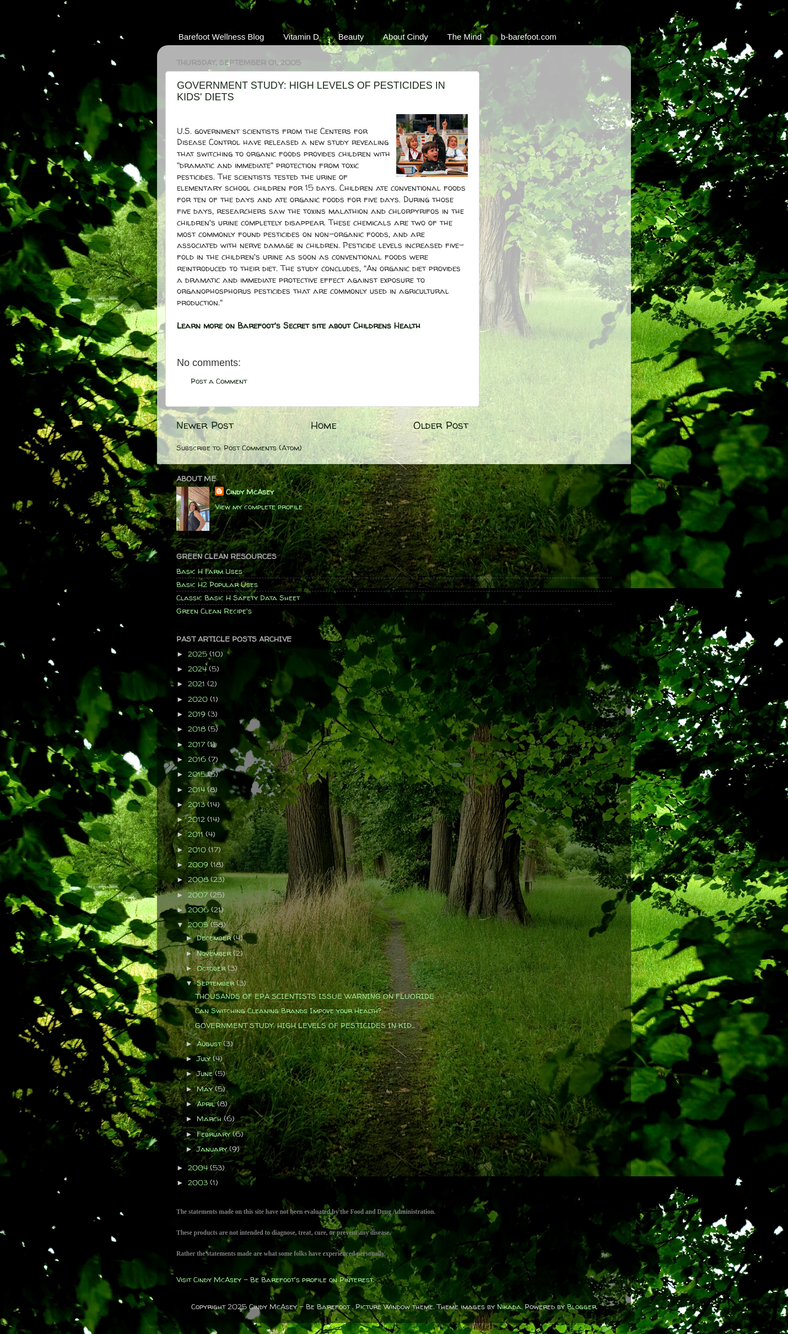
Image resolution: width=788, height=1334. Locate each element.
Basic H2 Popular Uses (217, 584)
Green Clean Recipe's (214, 611)
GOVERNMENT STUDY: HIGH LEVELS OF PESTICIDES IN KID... (305, 1025)
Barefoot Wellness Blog (222, 36)
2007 (199, 895)
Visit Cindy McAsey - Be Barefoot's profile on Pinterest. (275, 1279)
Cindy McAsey (250, 492)
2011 (197, 834)
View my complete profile (259, 507)
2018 (198, 729)
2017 (197, 744)
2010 (198, 849)
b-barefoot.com (529, 36)
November (215, 953)
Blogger (581, 1306)
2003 (199, 1182)
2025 (198, 654)
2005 (199, 924)
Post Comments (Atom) (263, 448)
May (206, 1089)
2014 (197, 789)
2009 (199, 864)
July (205, 1058)
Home (324, 425)
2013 (197, 804)
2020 (199, 699)
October (212, 968)
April (207, 1104)
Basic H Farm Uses (209, 571)
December (215, 938)
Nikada (509, 1306)
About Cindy (405, 36)
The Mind (464, 36)
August (210, 1043)
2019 (198, 714)
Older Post (440, 425)
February (215, 1134)
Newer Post (205, 425)
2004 (199, 1167)
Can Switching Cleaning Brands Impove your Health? (288, 1010)
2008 (199, 879)
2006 (199, 910)
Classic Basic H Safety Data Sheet (238, 598)
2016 (198, 759)
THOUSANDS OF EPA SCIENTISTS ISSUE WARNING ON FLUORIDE (314, 996)
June (206, 1073)
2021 (197, 683)
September (216, 983)
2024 (198, 669)
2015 (198, 774)
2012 (197, 819)
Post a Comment (219, 381)
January (213, 1149)
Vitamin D (301, 36)
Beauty (351, 36)
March (210, 1118)
